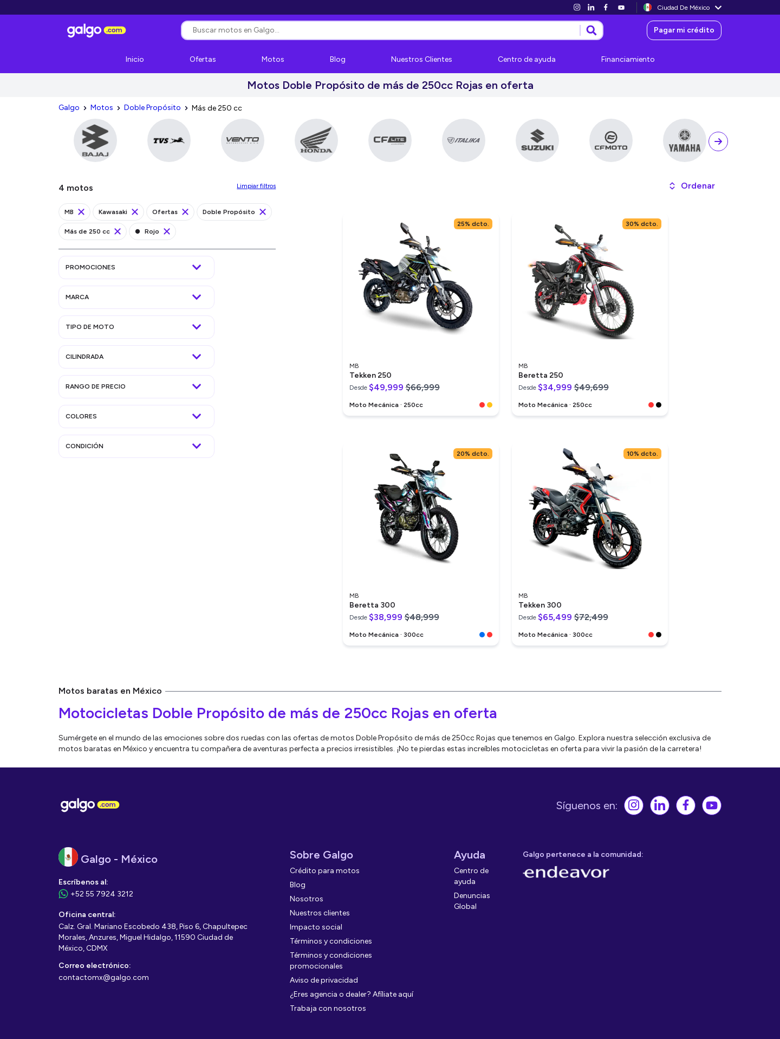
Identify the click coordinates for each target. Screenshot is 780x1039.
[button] (691, 186)
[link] (577, 7)
